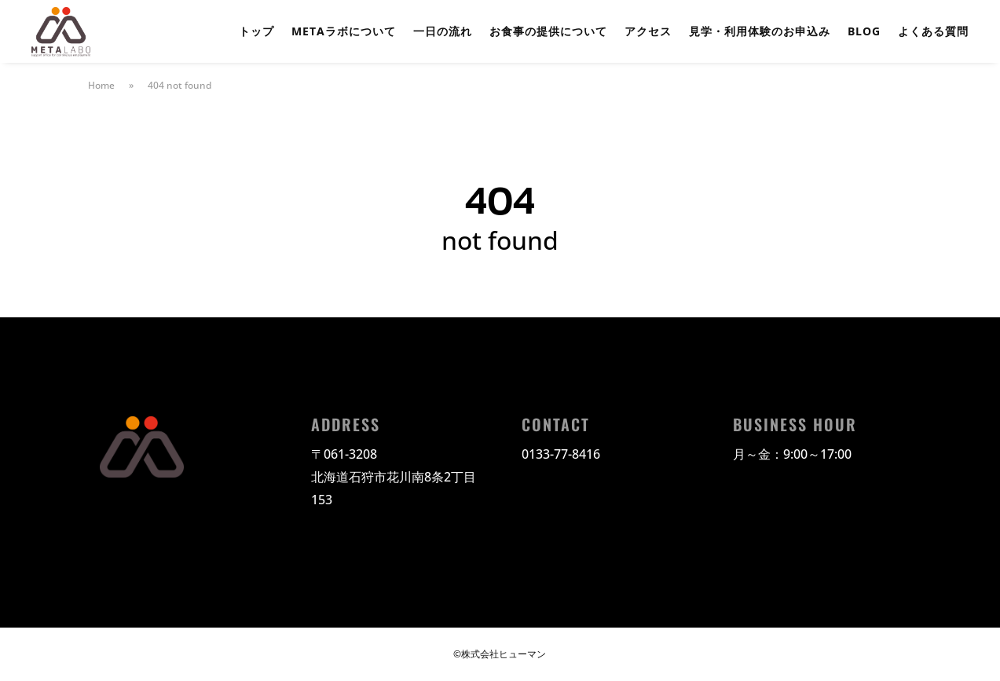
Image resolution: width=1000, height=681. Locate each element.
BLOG (864, 32)
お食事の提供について (548, 32)
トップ (256, 32)
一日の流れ (442, 32)
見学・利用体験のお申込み (759, 32)
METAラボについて (343, 32)
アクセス (648, 32)
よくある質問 (933, 32)
